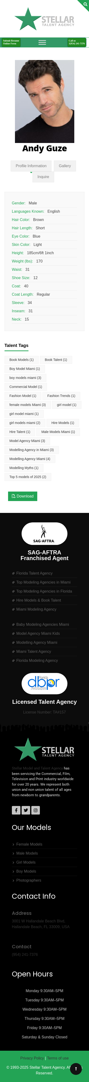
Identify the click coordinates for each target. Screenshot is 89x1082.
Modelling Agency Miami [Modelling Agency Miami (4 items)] (29, 459)
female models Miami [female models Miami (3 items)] (27, 405)
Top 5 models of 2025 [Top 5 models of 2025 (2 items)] (27, 477)
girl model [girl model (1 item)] (66, 405)
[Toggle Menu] (42, 42)
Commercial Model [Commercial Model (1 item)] (25, 387)
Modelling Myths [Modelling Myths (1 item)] (23, 468)
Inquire (43, 177)
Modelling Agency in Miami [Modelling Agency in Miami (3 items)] (31, 450)
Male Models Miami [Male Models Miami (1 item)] (58, 432)
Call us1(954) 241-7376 (77, 42)
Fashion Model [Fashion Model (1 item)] (22, 396)
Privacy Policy (32, 1058)
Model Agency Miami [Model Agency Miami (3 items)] (27, 441)
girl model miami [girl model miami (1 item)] (24, 414)
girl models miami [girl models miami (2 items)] (24, 423)
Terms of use (58, 1058)
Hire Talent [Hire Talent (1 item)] (19, 432)
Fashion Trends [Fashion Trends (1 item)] (61, 396)
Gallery (65, 166)
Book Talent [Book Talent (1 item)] (56, 360)
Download (23, 496)
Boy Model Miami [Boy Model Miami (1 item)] (24, 369)
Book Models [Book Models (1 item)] (21, 360)
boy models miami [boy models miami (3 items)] (25, 378)
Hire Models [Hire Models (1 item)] (63, 423)
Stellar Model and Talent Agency (37, 768)
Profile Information (31, 166)
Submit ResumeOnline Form (11, 42)
